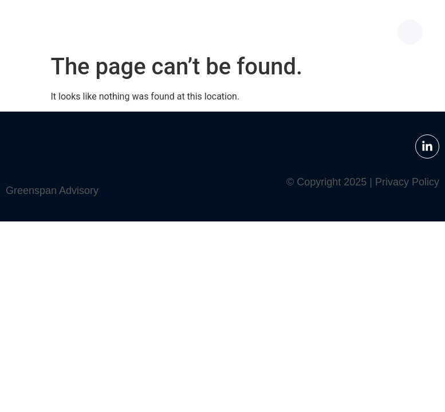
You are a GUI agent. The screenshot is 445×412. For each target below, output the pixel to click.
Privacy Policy (407, 182)
